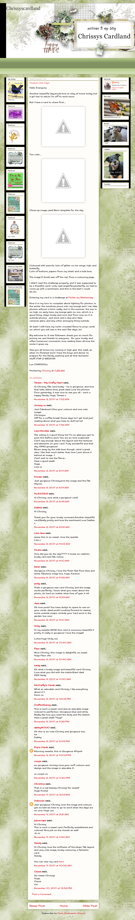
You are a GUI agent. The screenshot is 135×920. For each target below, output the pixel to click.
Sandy (37, 843)
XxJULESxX (41, 493)
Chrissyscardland (23, 8)
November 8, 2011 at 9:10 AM (51, 560)
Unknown (39, 800)
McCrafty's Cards (44, 685)
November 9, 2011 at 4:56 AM (52, 837)
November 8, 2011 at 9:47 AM (51, 620)
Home (64, 905)
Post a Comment (41, 894)
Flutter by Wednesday (81, 297)
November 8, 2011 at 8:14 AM (51, 470)
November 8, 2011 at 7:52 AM (51, 399)
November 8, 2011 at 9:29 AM (52, 597)
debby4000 (42, 727)
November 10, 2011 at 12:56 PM (53, 888)
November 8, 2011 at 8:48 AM (51, 501)
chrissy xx (40, 405)
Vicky (37, 626)
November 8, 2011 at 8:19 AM (51, 487)
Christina (39, 784)
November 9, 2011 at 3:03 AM (52, 794)
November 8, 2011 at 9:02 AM (52, 544)
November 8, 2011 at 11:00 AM (52, 679)
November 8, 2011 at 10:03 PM (52, 755)
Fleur (37, 648)
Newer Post (37, 905)
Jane (36, 603)
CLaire (38, 550)
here (61, 861)
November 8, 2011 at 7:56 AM (51, 425)
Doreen (38, 476)
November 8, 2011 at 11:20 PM (52, 778)
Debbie (38, 507)
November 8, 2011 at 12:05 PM (52, 699)
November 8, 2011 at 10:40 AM (52, 642)
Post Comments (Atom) (71, 913)
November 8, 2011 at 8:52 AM (51, 527)
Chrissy (116, 82)
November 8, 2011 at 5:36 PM (51, 721)
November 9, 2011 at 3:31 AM (51, 814)
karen (37, 566)
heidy (37, 665)
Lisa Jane (39, 533)
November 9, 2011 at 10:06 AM (53, 865)
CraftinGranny (42, 705)
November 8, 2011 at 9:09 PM (52, 741)
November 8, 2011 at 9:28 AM (51, 577)
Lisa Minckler (41, 431)
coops (37, 761)
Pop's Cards (41, 747)
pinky (37, 583)
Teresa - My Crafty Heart (48, 382)
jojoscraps (40, 820)
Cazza (37, 871)
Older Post (90, 905)
